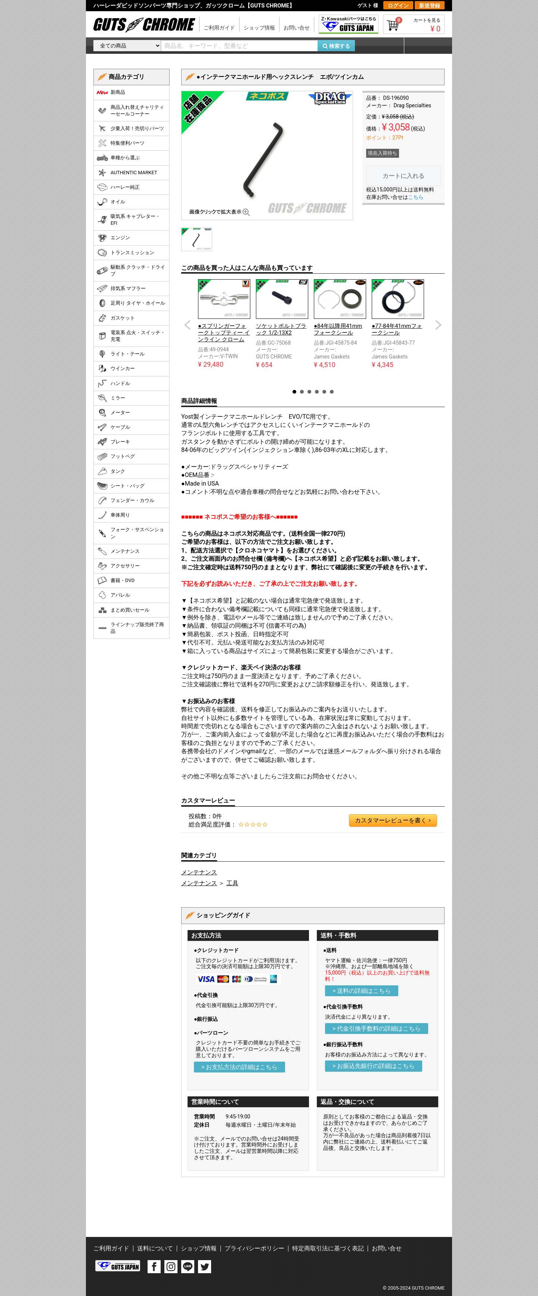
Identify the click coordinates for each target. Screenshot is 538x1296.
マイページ (424, 45)
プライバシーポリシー (254, 1248)
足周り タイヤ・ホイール (131, 303)
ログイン (398, 6)
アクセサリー (118, 566)
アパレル (113, 595)
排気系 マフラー (121, 288)
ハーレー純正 (118, 187)
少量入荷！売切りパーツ (130, 128)
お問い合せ (297, 28)
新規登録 (429, 6)
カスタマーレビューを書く (392, 820)
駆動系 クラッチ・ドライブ (131, 270)
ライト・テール (121, 354)
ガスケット (116, 318)
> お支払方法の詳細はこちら (239, 1067)
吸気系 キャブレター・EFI (128, 219)
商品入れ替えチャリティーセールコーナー (130, 110)
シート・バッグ (121, 486)
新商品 (111, 92)
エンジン (113, 238)
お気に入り (383, 45)
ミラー (111, 398)
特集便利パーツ (121, 143)
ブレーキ (113, 442)
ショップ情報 (259, 28)
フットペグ (116, 457)
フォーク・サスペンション (130, 533)
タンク (111, 471)
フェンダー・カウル (125, 500)
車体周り (113, 515)
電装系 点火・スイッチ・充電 (131, 336)
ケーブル (113, 427)
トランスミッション (125, 252)
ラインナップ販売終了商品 (130, 628)
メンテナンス (199, 872)
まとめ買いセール (123, 610)
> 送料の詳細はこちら (362, 990)
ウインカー (116, 368)
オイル (111, 202)
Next (439, 325)
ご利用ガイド (219, 28)
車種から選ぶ (118, 157)
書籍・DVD (115, 580)
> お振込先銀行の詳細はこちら (374, 1065)
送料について (155, 1248)
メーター (113, 412)
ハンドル (113, 383)
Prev (187, 325)
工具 (232, 883)
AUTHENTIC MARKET (127, 172)
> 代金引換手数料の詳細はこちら (377, 1028)
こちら (416, 197)
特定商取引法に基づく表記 (328, 1248)
